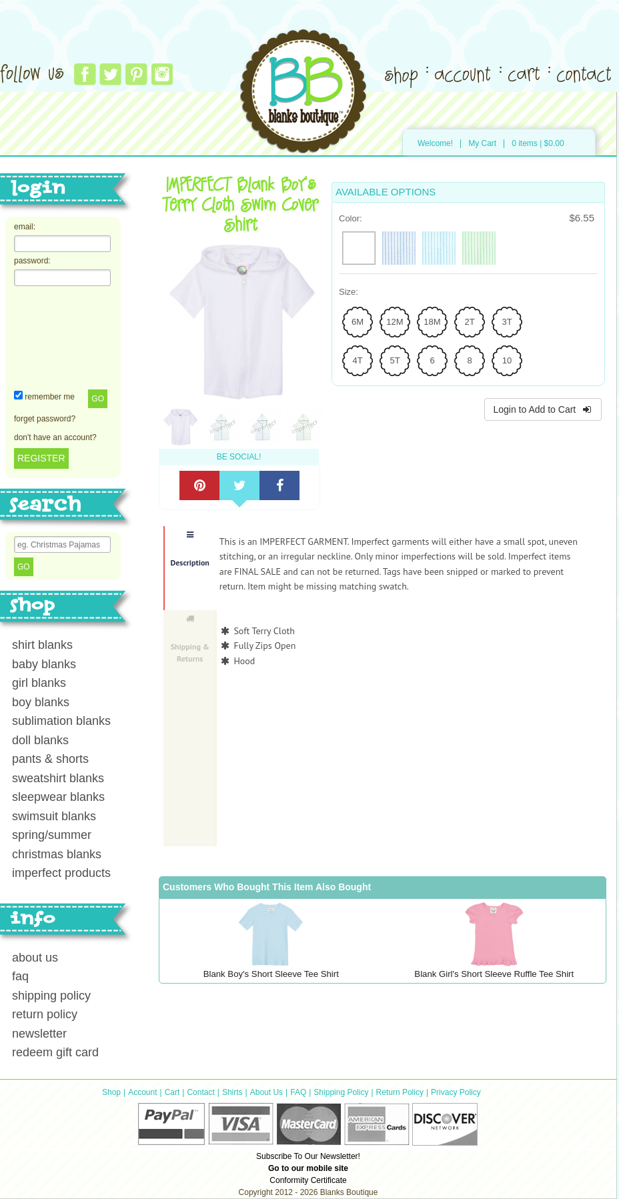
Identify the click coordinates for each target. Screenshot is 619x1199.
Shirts (232, 1092)
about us (35, 957)
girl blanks (39, 683)
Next (336, 325)
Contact (200, 1092)
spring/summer (51, 835)
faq (20, 976)
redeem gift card (55, 1052)
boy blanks (40, 702)
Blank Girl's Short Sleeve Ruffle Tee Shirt (494, 974)
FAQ (298, 1092)
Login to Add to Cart (543, 409)
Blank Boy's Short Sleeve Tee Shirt (271, 974)
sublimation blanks (61, 721)
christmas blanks (56, 854)
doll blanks (40, 740)
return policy (44, 1014)
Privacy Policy (456, 1092)
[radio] (359, 248)
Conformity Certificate (307, 1180)
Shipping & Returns (190, 639)
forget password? (44, 418)
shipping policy (51, 995)
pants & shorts (50, 759)
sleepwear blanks (58, 797)
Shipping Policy (341, 1092)
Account (142, 1092)
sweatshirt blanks (58, 778)
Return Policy (400, 1092)
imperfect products (61, 873)
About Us (266, 1092)
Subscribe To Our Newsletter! (308, 1156)
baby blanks (44, 664)
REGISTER (41, 458)
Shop (111, 1092)
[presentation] (68, 337)
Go (97, 398)
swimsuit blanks (54, 816)
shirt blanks (42, 645)
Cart (172, 1092)
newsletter (39, 1033)
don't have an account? (55, 437)
